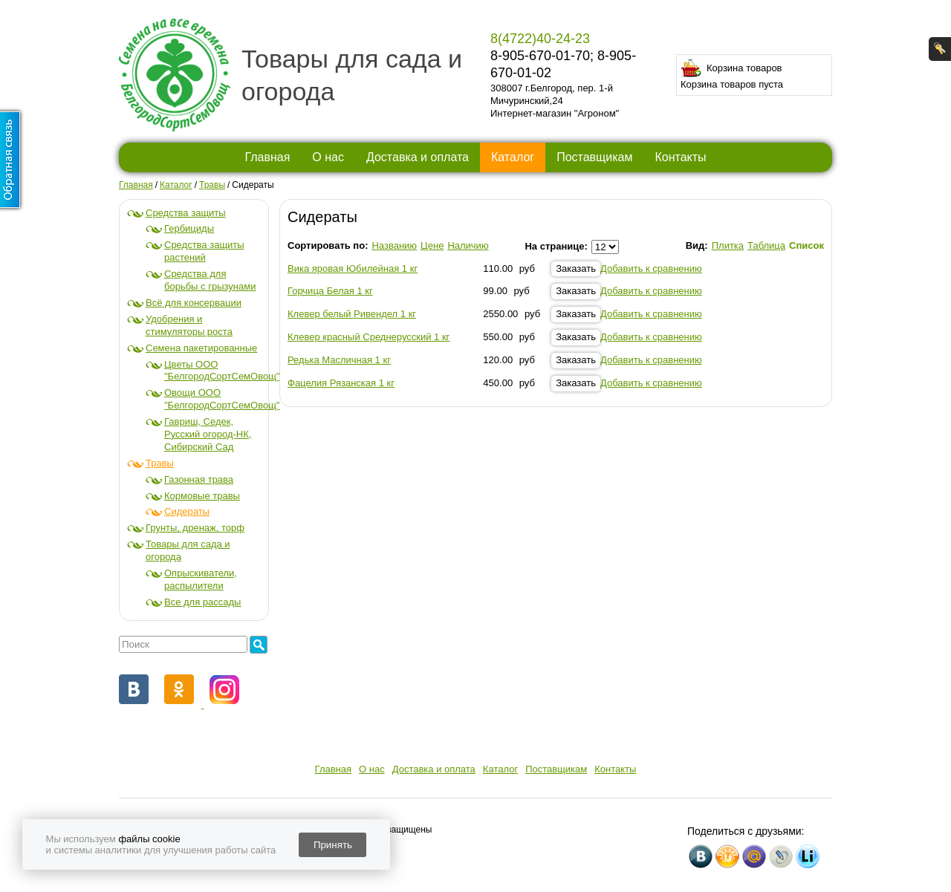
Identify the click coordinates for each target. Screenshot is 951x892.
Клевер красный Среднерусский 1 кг (368, 336)
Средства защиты (186, 212)
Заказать (576, 268)
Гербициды (189, 228)
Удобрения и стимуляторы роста (189, 325)
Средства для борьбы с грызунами (210, 280)
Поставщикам (594, 157)
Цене (432, 245)
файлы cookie (149, 838)
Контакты (680, 157)
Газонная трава (198, 479)
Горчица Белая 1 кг (330, 290)
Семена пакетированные (201, 348)
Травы (160, 463)
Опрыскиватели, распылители (200, 579)
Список (806, 245)
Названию (394, 245)
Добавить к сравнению (651, 268)
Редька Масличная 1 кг (339, 359)
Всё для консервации (193, 302)
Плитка (728, 245)
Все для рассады (202, 602)
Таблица (766, 245)
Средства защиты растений (204, 251)
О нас (328, 157)
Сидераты (187, 511)
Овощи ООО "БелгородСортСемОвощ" (221, 399)
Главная (267, 157)
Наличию (467, 245)
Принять (333, 844)
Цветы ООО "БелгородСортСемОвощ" (221, 370)
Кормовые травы (202, 495)
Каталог (512, 157)
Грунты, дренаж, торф (195, 527)
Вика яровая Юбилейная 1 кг (353, 268)
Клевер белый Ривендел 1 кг (352, 313)
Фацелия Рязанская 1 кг (341, 382)
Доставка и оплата (417, 157)
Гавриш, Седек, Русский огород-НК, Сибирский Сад (207, 434)
